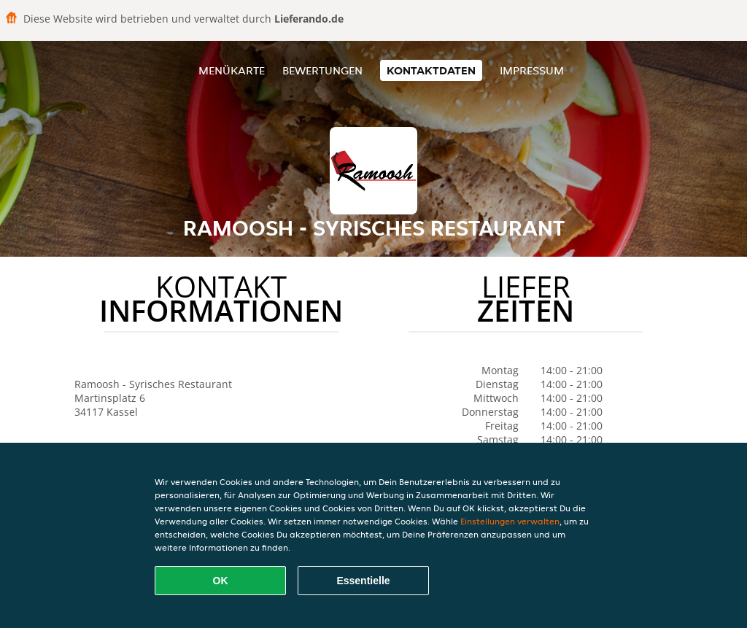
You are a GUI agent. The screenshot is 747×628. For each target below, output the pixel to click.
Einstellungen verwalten (510, 521)
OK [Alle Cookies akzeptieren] (220, 580)
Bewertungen (322, 70)
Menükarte (231, 70)
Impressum (532, 70)
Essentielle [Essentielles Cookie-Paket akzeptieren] (363, 580)
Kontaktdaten (431, 70)
